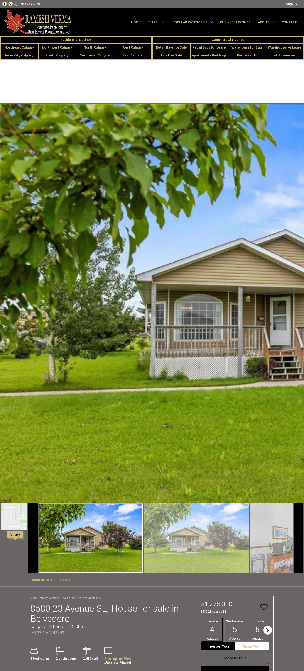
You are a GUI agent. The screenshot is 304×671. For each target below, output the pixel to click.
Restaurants (247, 55)
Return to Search (42, 580)
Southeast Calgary (95, 55)
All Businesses (284, 55)
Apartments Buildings (209, 55)
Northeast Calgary (19, 47)
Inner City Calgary (19, 55)
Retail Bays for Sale (171, 47)
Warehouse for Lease (284, 47)
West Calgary (132, 47)
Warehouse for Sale (246, 47)
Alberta (65, 580)
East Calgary (133, 55)
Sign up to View (117, 658)
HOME (135, 22)
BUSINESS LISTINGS (235, 22)
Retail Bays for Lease (209, 47)
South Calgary (57, 55)
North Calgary (95, 47)
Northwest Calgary (57, 47)
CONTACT (289, 22)
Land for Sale (171, 55)
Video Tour (252, 646)
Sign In (291, 4)
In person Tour (218, 646)
